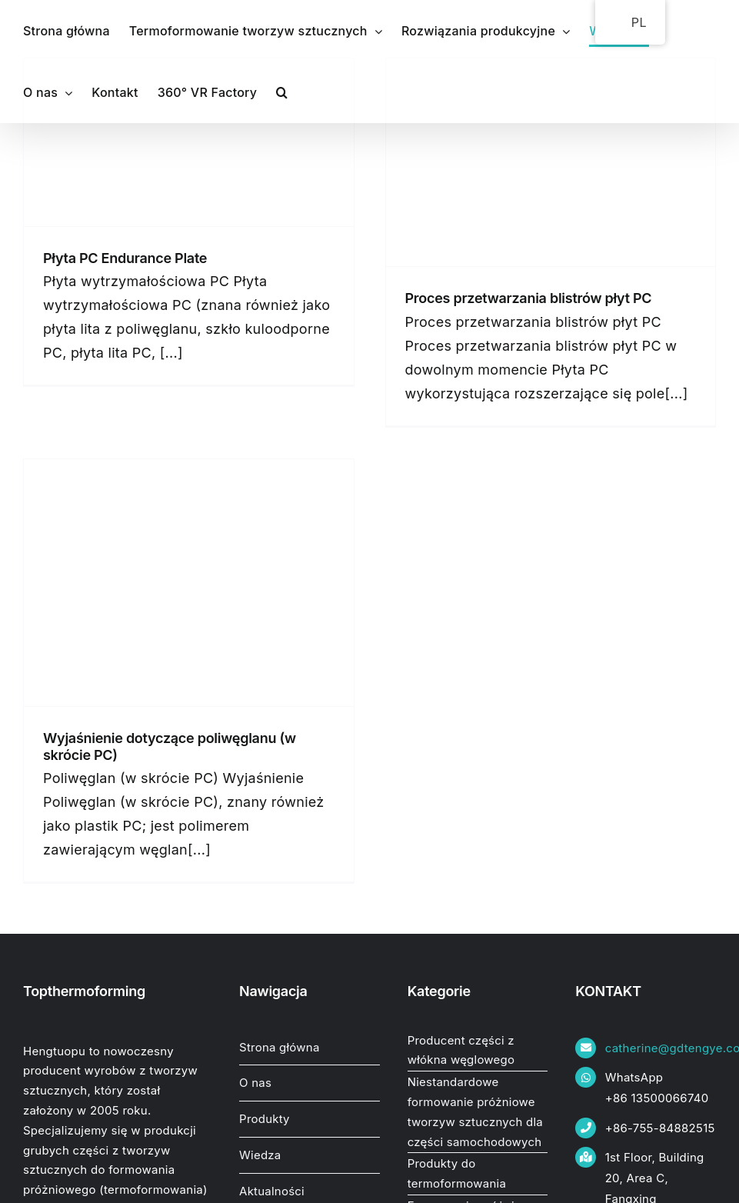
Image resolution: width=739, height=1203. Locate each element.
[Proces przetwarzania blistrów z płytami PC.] (551, 162)
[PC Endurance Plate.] (189, 142)
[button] (282, 92)
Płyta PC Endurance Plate (125, 258)
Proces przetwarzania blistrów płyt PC (528, 298)
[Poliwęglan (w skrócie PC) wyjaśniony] (189, 582)
